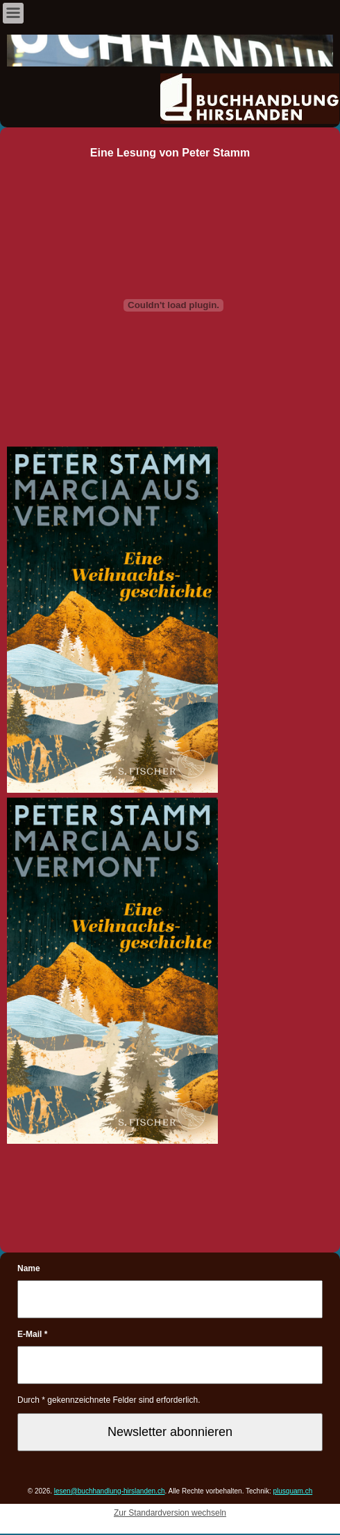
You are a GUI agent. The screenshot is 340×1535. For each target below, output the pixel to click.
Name (28, 1268)
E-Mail (32, 1334)
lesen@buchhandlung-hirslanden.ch (109, 1491)
